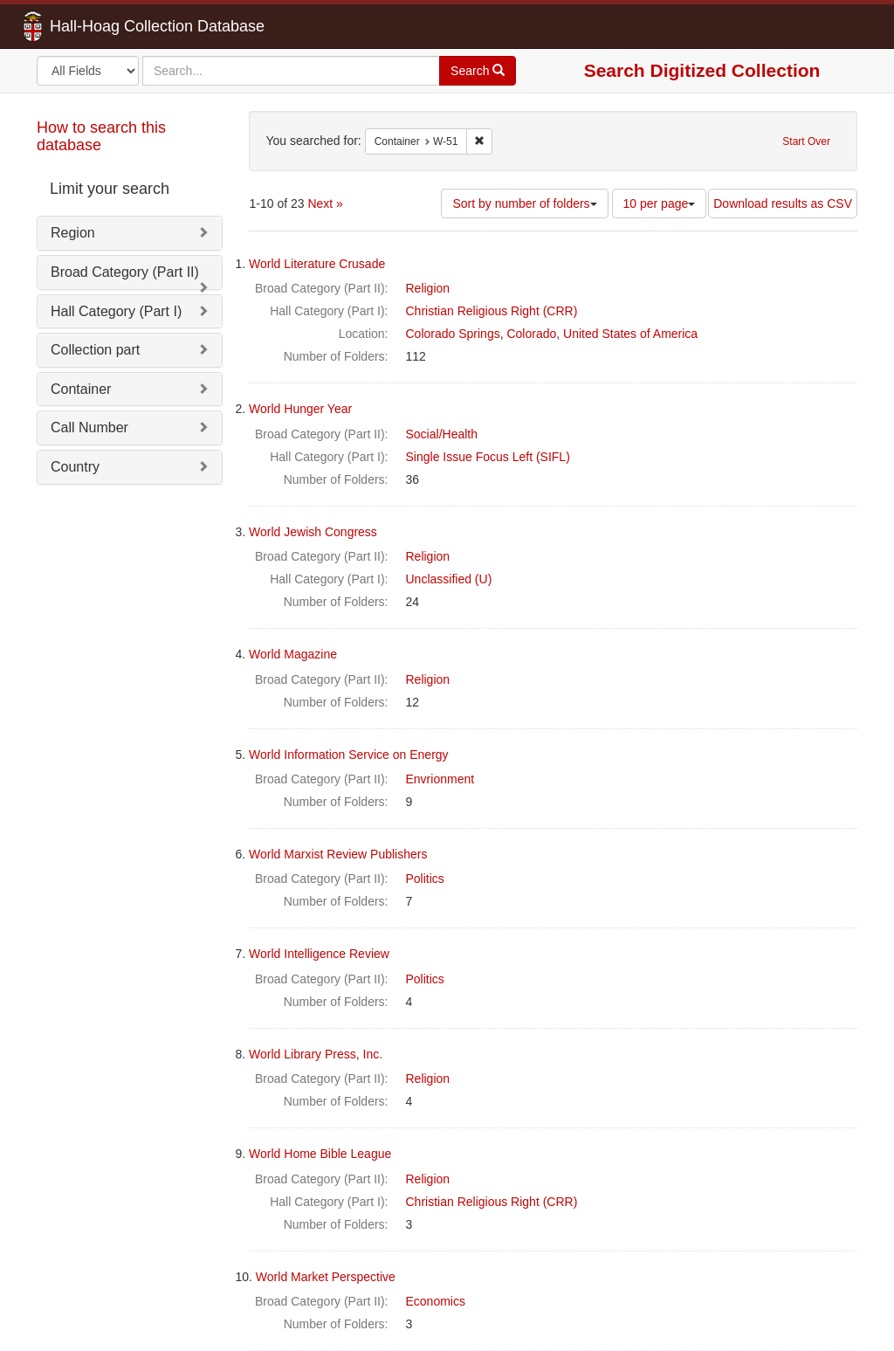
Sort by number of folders (524, 203)
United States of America (630, 334)
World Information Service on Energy (349, 755)
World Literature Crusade (317, 264)
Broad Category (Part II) (125, 272)
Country (75, 466)
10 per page (659, 203)
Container (81, 389)
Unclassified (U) (449, 579)
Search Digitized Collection (702, 70)
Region (73, 232)
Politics (425, 879)
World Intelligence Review (319, 954)
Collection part (95, 349)
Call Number (89, 427)
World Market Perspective (325, 1277)
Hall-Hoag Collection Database (102, 26)
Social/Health (442, 434)
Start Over (806, 141)
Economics (435, 1301)
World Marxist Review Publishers (338, 854)
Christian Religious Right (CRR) (492, 311)
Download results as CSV (782, 203)
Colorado (531, 334)
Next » (324, 203)
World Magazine (293, 654)
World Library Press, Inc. (315, 1054)
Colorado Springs (453, 334)
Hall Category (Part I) (116, 311)
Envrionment (440, 779)
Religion (428, 288)
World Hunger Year (300, 409)
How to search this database (101, 136)
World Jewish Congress (313, 532)
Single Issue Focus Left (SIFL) (488, 457)
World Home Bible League (320, 1154)
